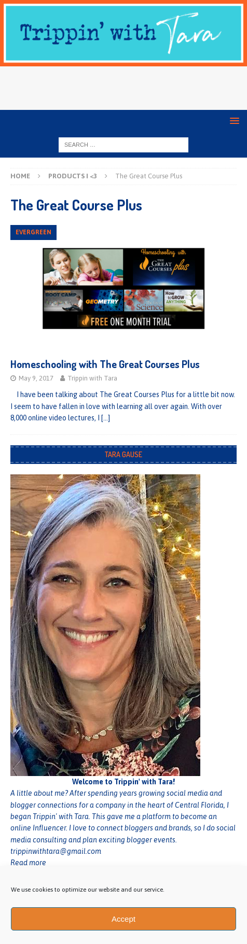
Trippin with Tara (92, 378)
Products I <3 (72, 176)
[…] (105, 418)
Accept (123, 918)
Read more (28, 862)
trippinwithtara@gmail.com (55, 851)
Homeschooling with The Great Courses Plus (105, 364)
